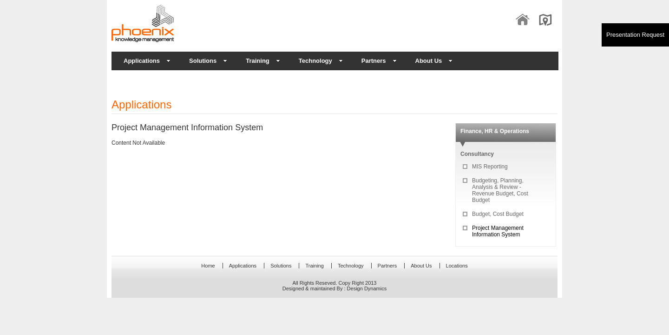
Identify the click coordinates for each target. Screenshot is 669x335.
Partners (379, 60)
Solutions (208, 60)
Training (263, 60)
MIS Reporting (490, 166)
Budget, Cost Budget (498, 214)
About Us (434, 60)
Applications (147, 60)
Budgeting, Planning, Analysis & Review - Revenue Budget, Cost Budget (500, 190)
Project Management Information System (498, 231)
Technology (321, 60)
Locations (457, 265)
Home (208, 265)
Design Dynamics (367, 288)
